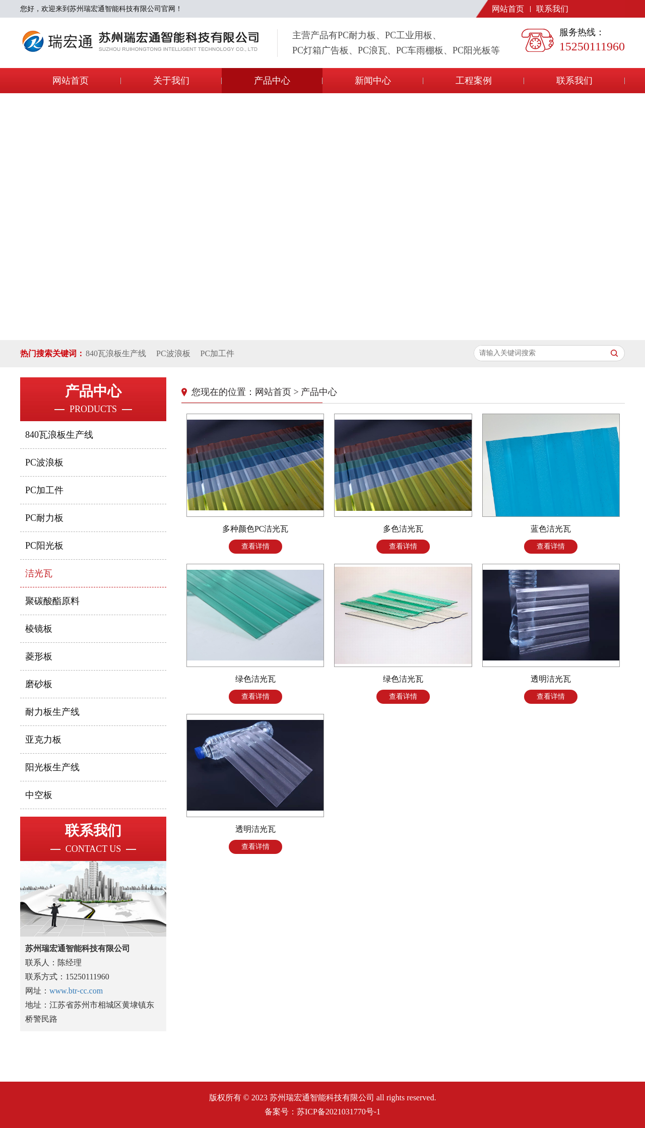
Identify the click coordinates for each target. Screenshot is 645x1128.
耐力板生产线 (52, 712)
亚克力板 (43, 740)
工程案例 (474, 81)
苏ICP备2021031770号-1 (338, 1111)
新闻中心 (373, 81)
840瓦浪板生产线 (116, 353)
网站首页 (508, 9)
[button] (310, 329)
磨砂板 (38, 684)
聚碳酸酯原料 (52, 601)
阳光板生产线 (52, 767)
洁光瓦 (38, 573)
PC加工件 (218, 353)
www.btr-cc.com (76, 990)
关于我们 (171, 81)
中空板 (38, 795)
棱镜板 (38, 629)
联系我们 (552, 9)
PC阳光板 (44, 546)
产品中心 (272, 81)
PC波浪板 (173, 353)
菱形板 (38, 656)
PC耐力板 (44, 518)
